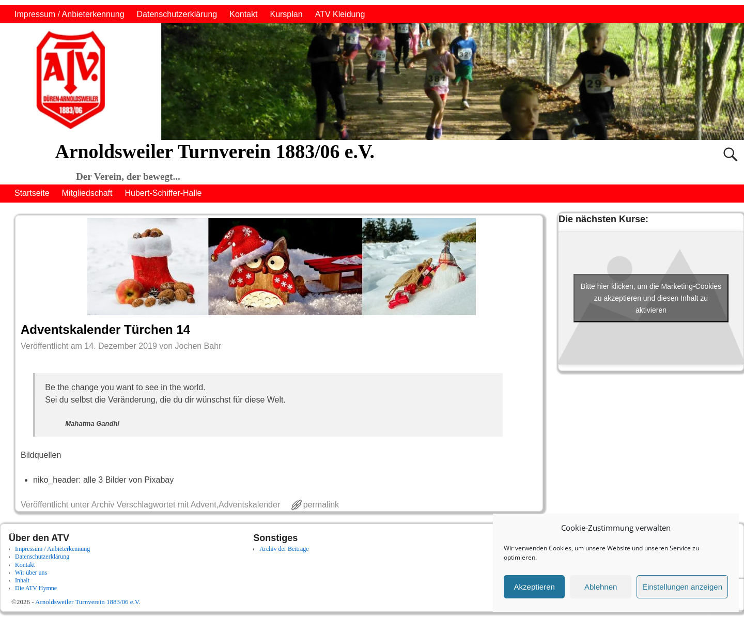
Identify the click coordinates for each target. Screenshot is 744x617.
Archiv (102, 504)
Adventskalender (249, 504)
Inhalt (22, 580)
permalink (321, 504)
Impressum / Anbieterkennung (69, 14)
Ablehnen (600, 586)
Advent (203, 504)
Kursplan (286, 14)
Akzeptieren (534, 586)
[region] (372, 81)
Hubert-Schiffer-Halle (163, 193)
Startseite (32, 193)
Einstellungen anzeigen (682, 586)
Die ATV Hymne (36, 588)
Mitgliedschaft (87, 193)
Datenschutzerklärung (177, 14)
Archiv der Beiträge (283, 548)
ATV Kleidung (340, 14)
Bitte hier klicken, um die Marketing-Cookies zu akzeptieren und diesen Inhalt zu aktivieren (651, 298)
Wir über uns (31, 572)
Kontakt (243, 14)
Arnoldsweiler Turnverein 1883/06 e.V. (214, 151)
